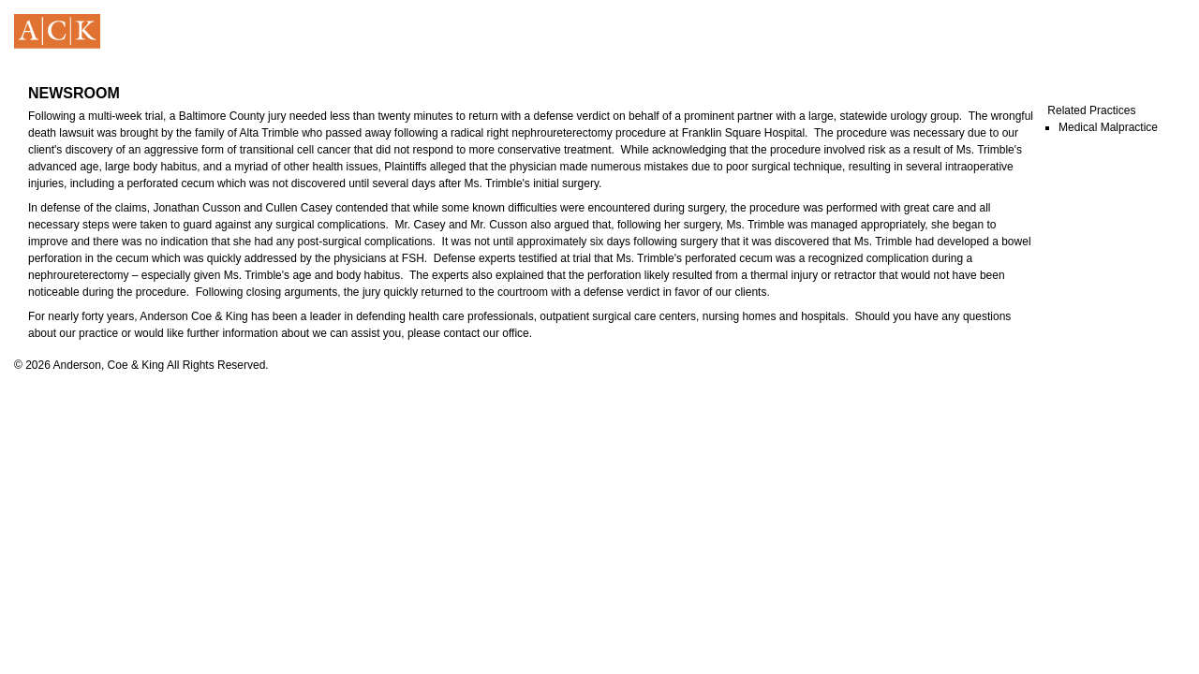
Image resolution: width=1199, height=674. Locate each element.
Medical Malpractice (1108, 127)
